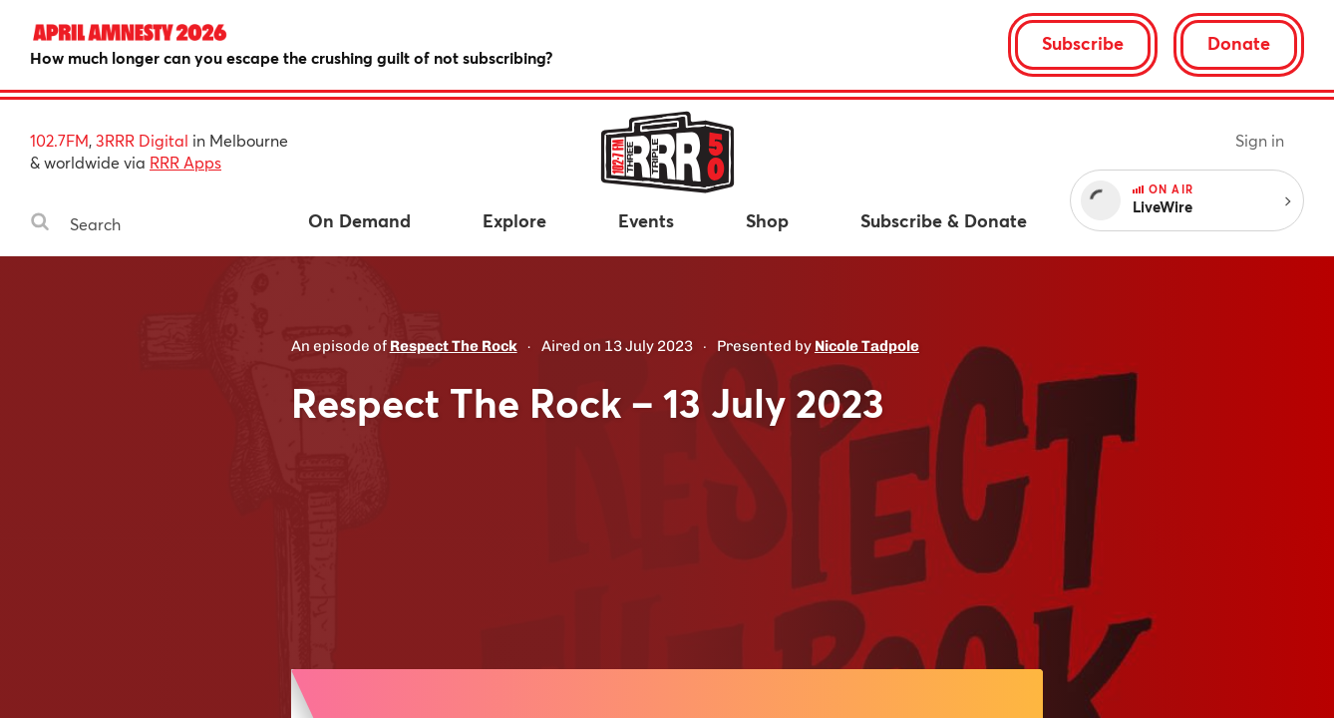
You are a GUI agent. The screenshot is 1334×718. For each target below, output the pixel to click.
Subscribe (1083, 43)
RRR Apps (185, 162)
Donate (1238, 43)
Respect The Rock (453, 346)
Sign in (1259, 140)
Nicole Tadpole (867, 346)
